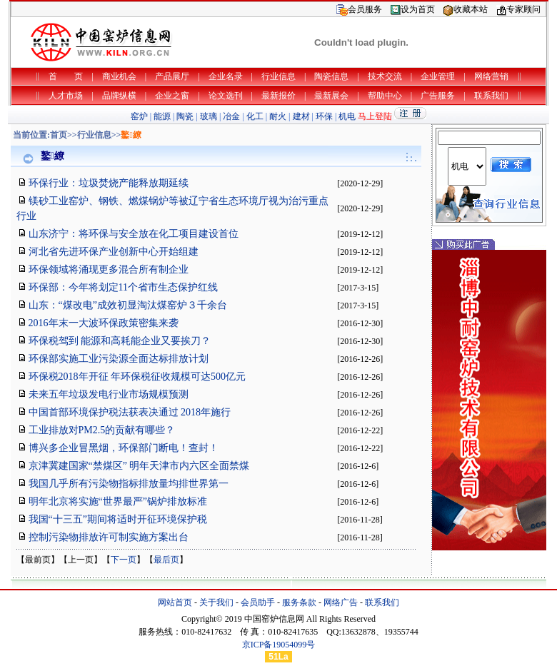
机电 (347, 116)
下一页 (123, 560)
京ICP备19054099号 (279, 645)
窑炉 (139, 116)
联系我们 (382, 602)
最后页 (166, 560)
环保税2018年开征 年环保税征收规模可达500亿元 (137, 376)
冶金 (231, 116)
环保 (324, 116)
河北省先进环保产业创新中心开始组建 (114, 251)
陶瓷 (185, 116)
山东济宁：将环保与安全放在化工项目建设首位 (134, 233)
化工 (255, 116)
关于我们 (216, 602)
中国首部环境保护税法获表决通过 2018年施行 (130, 412)
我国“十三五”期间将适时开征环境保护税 (118, 519)
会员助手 (258, 602)
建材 (301, 116)
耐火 (277, 116)
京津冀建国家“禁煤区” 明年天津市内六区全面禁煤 (139, 465)
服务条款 (299, 602)
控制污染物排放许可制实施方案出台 (109, 537)
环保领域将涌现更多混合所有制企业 (109, 269)
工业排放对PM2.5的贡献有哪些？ (102, 430)
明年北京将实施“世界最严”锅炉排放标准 (118, 501)
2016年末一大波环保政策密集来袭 (104, 323)
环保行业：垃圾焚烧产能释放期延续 (109, 183)
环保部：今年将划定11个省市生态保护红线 (123, 287)
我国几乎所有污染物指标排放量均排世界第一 (129, 483)
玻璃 (208, 116)
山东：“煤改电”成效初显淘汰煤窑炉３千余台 (128, 305)
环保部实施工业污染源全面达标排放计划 (119, 358)
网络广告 (340, 602)
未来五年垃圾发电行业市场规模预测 (109, 394)
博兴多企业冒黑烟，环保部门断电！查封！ (124, 448)
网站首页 (175, 602)
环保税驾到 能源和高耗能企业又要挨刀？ (120, 340)
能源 (162, 116)
